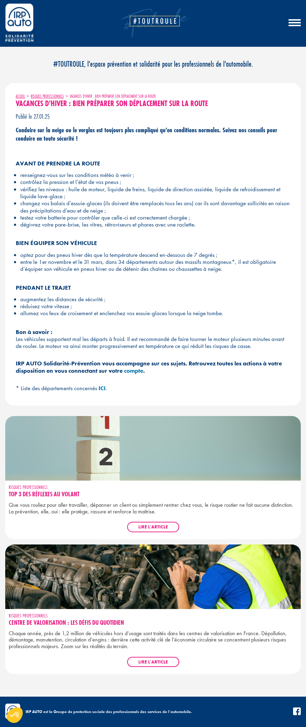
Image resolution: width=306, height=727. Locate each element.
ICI (102, 388)
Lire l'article (153, 527)
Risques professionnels (47, 96)
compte (133, 370)
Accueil (20, 96)
